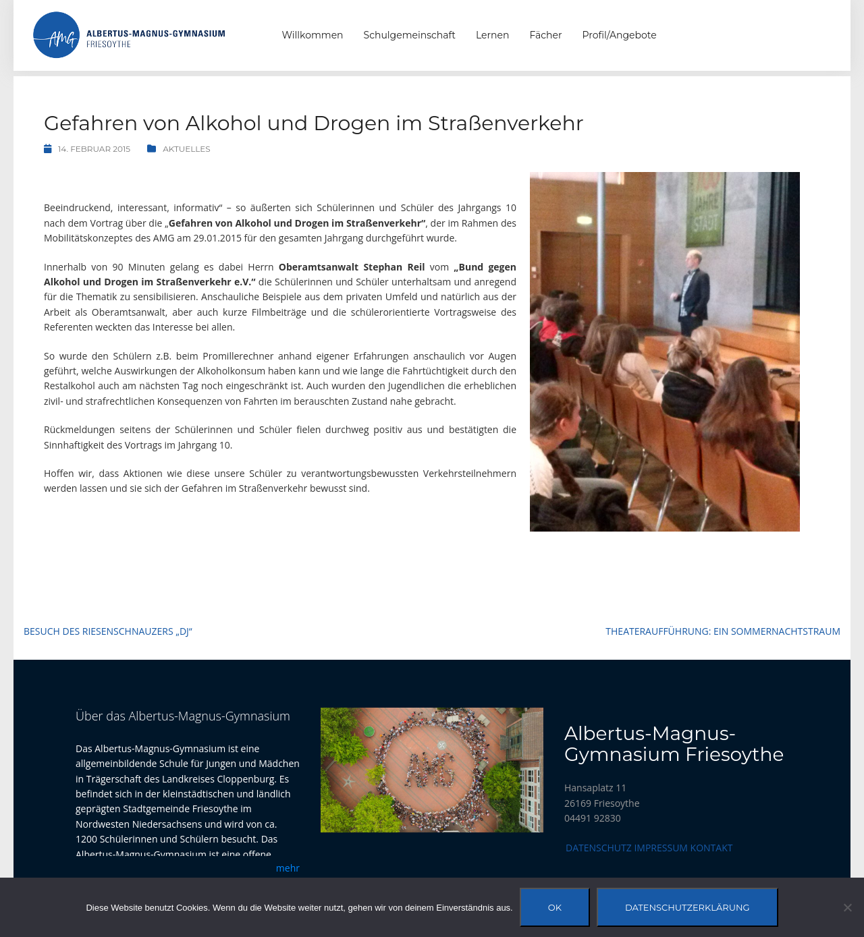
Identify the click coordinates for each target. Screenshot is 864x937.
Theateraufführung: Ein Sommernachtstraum (722, 631)
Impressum (661, 847)
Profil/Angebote (620, 35)
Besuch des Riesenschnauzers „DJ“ (108, 631)
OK (555, 907)
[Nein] (847, 907)
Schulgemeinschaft (410, 35)
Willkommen (313, 35)
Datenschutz (599, 847)
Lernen (492, 35)
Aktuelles (187, 149)
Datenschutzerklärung (687, 907)
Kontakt (712, 847)
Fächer (545, 35)
